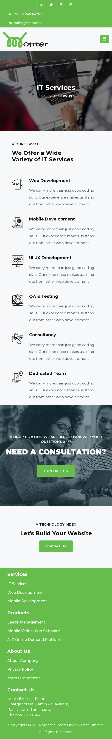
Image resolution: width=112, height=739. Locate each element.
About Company (22, 660)
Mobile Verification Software (33, 631)
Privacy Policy (20, 669)
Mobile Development (27, 601)
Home (42, 96)
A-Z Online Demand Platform (34, 639)
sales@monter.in (25, 23)
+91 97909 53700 (26, 14)
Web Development (25, 592)
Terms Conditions (24, 678)
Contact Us (56, 471)
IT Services (17, 584)
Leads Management (26, 622)
